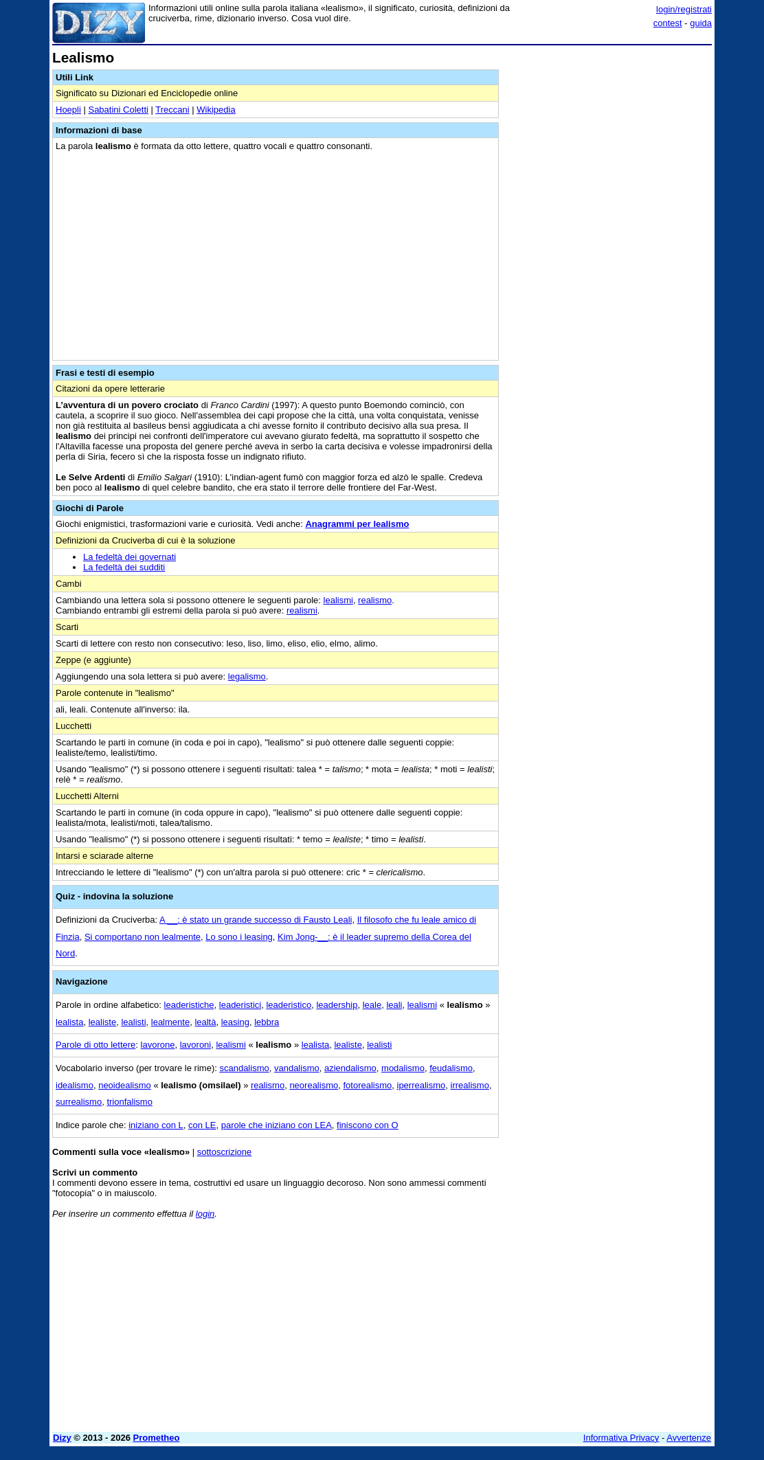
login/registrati (684, 9)
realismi (301, 610)
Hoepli (68, 109)
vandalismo (296, 1068)
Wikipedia (215, 109)
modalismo (403, 1068)
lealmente (170, 1022)
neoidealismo (124, 1085)
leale (372, 1005)
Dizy (62, 1438)
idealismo (74, 1085)
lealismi (338, 600)
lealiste (102, 1022)
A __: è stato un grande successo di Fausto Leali (255, 919)
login (205, 1214)
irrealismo (470, 1085)
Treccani (172, 109)
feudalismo (451, 1068)
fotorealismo (367, 1085)
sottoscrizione (224, 1152)
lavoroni (196, 1045)
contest (667, 23)
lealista (69, 1022)
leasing (235, 1022)
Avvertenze (688, 1438)
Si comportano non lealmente (143, 937)
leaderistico (288, 1005)
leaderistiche (189, 1005)
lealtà (205, 1022)
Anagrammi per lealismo (357, 524)
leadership (336, 1005)
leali (394, 1005)
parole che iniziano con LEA (276, 1125)
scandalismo (244, 1068)
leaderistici (240, 1005)
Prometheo (156, 1438)
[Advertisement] (609, 136)
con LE (202, 1125)
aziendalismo (350, 1068)
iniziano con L (155, 1125)
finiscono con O (367, 1125)
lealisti (133, 1022)
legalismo (247, 676)
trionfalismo (129, 1102)
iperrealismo (421, 1085)
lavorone (158, 1045)
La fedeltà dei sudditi (124, 567)
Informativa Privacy (621, 1438)
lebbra (266, 1022)
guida (701, 23)
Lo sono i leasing (239, 937)
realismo (375, 600)
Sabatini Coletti (118, 109)
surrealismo (79, 1102)
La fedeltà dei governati (129, 557)
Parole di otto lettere (95, 1045)
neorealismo (313, 1085)
